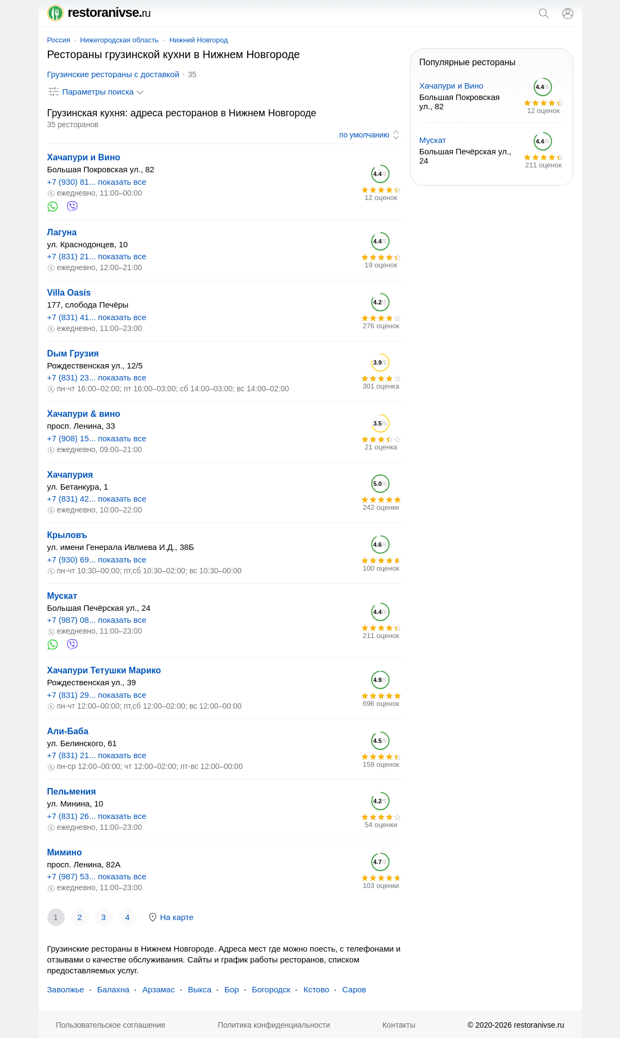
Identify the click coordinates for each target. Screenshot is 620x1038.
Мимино (64, 852)
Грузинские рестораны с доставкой (113, 74)
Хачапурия (70, 474)
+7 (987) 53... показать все (97, 876)
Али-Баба (68, 731)
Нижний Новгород (199, 40)
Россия (59, 40)
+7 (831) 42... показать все (97, 498)
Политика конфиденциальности (274, 1025)
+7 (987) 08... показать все (97, 619)
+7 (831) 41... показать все (97, 317)
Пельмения (71, 791)
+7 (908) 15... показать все (97, 438)
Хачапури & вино (84, 413)
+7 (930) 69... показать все (97, 559)
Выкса (199, 989)
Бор (231, 989)
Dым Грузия (73, 353)
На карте (170, 917)
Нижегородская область (119, 40)
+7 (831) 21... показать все (97, 256)
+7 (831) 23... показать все (97, 377)
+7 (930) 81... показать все (97, 181)
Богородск (271, 989)
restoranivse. (99, 12)
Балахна (113, 989)
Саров (354, 989)
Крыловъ (67, 535)
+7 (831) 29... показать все (97, 694)
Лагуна (62, 232)
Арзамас (158, 989)
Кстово (316, 989)
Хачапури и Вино (84, 157)
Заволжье (65, 989)
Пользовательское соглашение (111, 1025)
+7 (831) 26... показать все (97, 816)
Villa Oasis (69, 292)
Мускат (62, 596)
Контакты (399, 1025)
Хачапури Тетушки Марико (104, 670)
